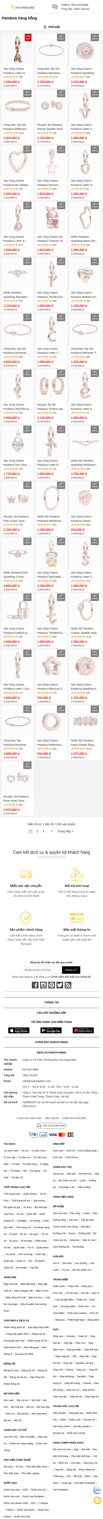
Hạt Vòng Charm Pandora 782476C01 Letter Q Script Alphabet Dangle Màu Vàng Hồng (17, 407)
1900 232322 (82, 8)
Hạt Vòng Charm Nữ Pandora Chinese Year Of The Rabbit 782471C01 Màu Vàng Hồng (51, 239)
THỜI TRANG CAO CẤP (17, 1187)
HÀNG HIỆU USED (63, 1196)
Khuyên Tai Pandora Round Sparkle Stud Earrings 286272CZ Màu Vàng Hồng (49, 127)
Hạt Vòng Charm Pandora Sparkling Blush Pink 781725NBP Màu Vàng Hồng (85, 71)
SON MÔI (58, 1256)
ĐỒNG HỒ (9, 1363)
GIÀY (56, 1329)
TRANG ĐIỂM (60, 1279)
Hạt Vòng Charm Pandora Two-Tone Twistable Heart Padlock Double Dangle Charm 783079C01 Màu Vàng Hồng (17, 463)
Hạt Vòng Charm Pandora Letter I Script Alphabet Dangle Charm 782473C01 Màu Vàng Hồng (17, 687)
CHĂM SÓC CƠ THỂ (15, 1430)
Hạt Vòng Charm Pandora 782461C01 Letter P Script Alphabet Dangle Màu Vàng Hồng (50, 295)
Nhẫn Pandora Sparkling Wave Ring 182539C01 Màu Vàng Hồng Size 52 (85, 239)
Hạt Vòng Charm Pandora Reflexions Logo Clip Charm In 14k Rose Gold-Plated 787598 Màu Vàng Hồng (51, 743)
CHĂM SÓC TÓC (62, 1167)
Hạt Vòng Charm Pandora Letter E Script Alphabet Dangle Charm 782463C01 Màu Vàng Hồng (85, 407)
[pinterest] (51, 985)
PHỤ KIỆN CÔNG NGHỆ (17, 1459)
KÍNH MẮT (59, 1144)
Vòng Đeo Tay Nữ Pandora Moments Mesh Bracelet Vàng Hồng (49, 71)
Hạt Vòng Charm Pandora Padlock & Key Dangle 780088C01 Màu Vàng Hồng (17, 631)
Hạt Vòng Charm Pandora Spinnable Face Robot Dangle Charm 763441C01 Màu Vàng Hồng (49, 575)
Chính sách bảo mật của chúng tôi (71, 976)
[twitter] (59, 985)
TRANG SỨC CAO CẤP (66, 1406)
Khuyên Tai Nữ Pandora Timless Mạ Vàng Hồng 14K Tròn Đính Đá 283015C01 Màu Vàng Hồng (50, 407)
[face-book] (35, 985)
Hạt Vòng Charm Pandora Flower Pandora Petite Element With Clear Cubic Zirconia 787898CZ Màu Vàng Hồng (84, 519)
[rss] (68, 985)
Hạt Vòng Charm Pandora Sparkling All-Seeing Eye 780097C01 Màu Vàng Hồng (85, 687)
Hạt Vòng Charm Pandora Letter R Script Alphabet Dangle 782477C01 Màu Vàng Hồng (51, 463)
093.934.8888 (79, 4)
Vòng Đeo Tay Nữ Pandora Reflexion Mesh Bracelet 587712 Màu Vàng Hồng (17, 127)
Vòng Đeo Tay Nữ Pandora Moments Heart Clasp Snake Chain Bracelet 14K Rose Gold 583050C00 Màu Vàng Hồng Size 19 (18, 351)
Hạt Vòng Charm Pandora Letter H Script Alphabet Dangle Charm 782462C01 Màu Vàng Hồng (18, 71)
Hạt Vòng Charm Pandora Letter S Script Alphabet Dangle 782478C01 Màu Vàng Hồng (85, 575)
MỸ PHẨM (58, 1206)
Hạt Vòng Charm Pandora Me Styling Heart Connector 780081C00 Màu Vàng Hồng (17, 183)
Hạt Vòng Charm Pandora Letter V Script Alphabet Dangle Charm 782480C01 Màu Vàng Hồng (85, 127)
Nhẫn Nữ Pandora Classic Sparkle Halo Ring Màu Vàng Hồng (84, 631)
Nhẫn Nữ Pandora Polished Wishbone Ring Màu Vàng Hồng (50, 519)
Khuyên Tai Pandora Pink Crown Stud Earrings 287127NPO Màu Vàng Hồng (17, 519)
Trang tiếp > (65, 831)
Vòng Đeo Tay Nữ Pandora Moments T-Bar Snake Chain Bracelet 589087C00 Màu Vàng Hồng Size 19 (84, 351)
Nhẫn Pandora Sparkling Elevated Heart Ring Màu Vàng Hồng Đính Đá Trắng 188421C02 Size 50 (17, 295)
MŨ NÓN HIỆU (12, 1393)
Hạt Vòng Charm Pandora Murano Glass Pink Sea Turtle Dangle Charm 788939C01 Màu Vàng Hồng (51, 183)
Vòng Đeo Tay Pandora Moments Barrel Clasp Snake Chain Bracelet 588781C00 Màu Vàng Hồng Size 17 (17, 743)
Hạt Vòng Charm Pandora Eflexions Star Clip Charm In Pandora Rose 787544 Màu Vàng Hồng (51, 687)
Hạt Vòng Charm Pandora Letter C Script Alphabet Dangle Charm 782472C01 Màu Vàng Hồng (51, 351)
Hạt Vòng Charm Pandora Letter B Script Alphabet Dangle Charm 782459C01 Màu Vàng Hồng (18, 239)
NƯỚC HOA (10, 1483)
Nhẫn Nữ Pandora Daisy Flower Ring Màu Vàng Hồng (82, 743)
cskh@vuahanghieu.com (36, 1081)
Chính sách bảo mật (74, 1118)
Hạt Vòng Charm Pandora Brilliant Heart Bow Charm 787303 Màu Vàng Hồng (85, 295)
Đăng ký (71, 970)
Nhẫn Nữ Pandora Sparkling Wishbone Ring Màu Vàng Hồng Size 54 (84, 463)
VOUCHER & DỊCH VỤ (16, 1320)
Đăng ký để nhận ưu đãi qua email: (51, 962)
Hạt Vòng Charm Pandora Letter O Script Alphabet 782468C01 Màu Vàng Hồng (85, 183)
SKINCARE (10, 1277)
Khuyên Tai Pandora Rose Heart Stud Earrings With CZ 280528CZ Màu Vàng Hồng (17, 799)
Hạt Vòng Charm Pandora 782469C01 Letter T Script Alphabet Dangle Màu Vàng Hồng (50, 631)
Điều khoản (52, 1118)
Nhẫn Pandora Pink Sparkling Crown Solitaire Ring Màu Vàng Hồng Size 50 (16, 575)
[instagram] (43, 985)
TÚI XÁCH (9, 1144)
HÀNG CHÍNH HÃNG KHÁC (68, 1442)
